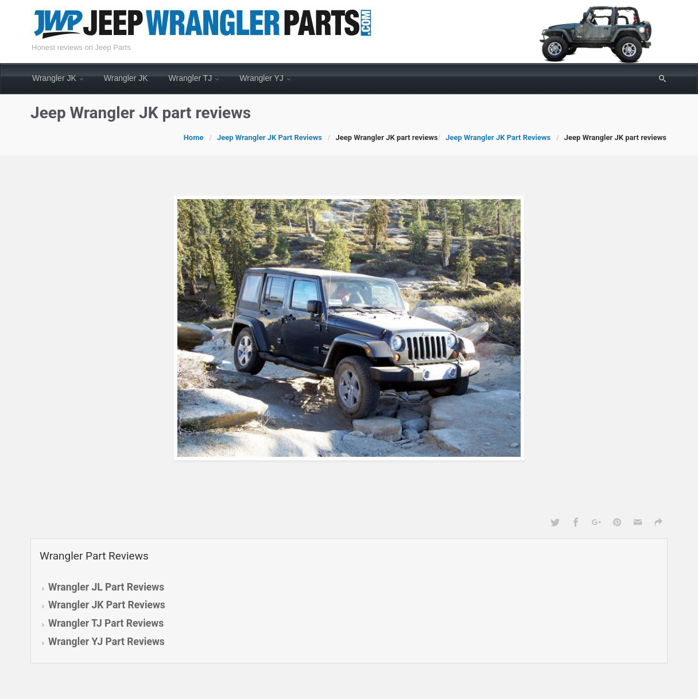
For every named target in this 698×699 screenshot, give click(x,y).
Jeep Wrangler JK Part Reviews (269, 137)
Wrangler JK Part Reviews (106, 605)
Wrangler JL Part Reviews (106, 587)
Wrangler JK (54, 78)
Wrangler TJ (190, 78)
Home (194, 137)
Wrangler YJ (261, 78)
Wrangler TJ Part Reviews (106, 623)
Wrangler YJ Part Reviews (106, 641)
